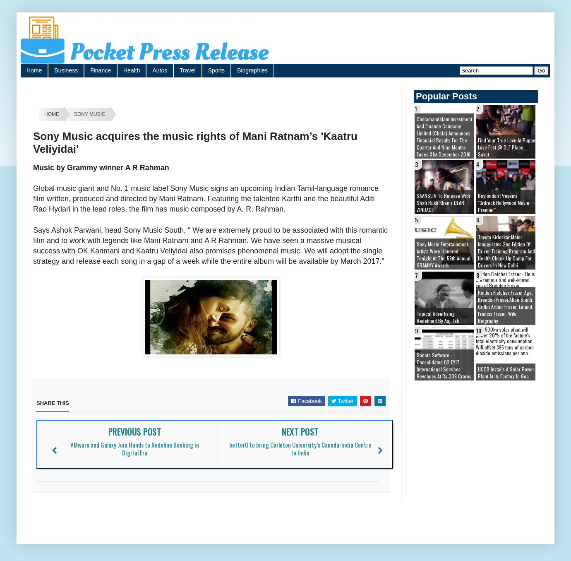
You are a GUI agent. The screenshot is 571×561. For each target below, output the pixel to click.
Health (131, 70)
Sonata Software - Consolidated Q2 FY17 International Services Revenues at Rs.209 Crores (444, 366)
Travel (187, 70)
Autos (159, 70)
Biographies (252, 70)
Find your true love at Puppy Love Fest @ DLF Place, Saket (506, 147)
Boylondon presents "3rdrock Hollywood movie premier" (503, 202)
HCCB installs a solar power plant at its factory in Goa (506, 373)
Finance (100, 70)
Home (34, 70)
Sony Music (90, 114)
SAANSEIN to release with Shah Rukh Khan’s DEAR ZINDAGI (443, 202)
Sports (216, 70)
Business (66, 70)
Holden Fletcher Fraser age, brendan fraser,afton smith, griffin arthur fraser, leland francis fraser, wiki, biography (505, 306)
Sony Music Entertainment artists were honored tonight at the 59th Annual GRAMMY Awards (443, 255)
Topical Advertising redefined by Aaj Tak (438, 317)
